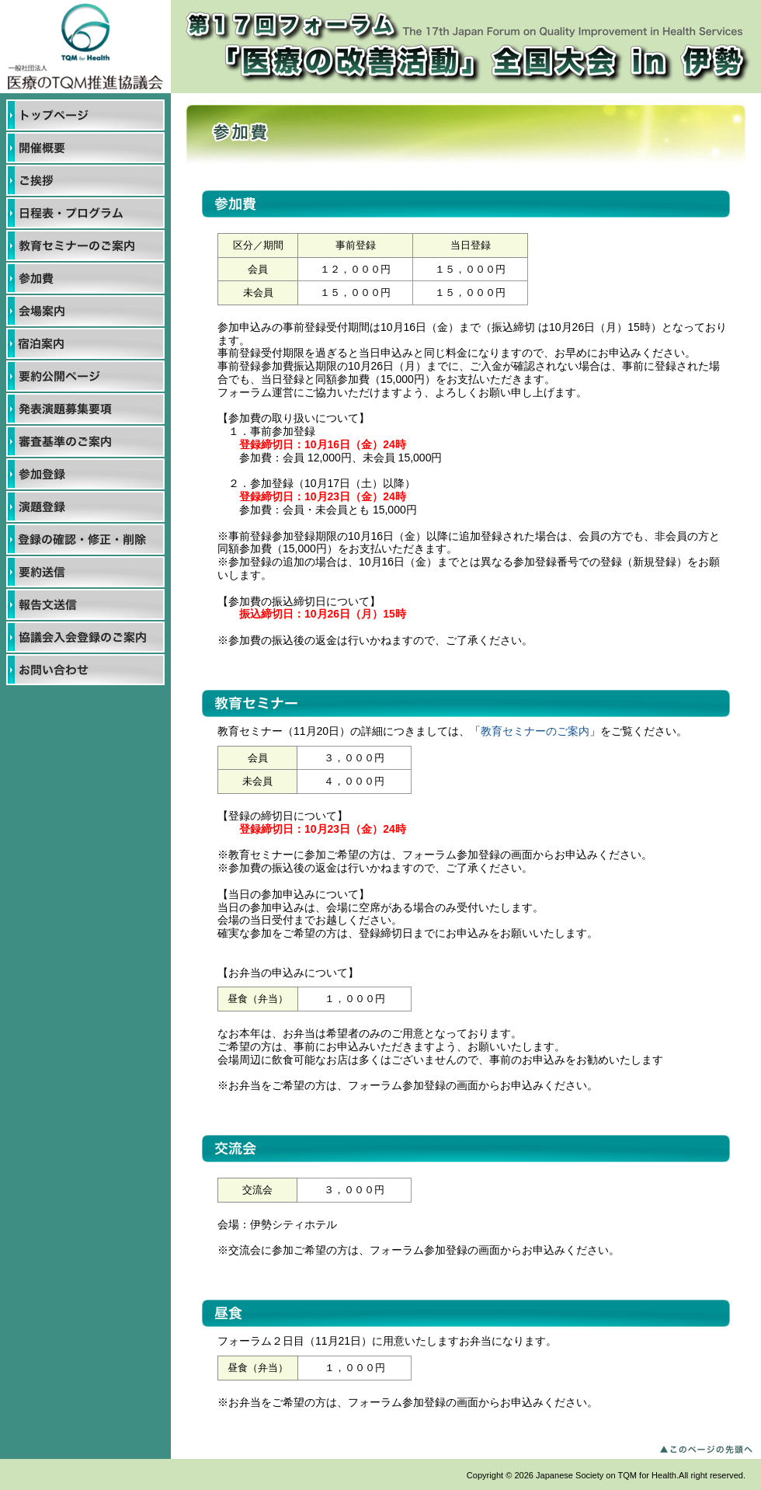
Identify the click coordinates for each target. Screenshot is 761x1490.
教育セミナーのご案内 (535, 731)
